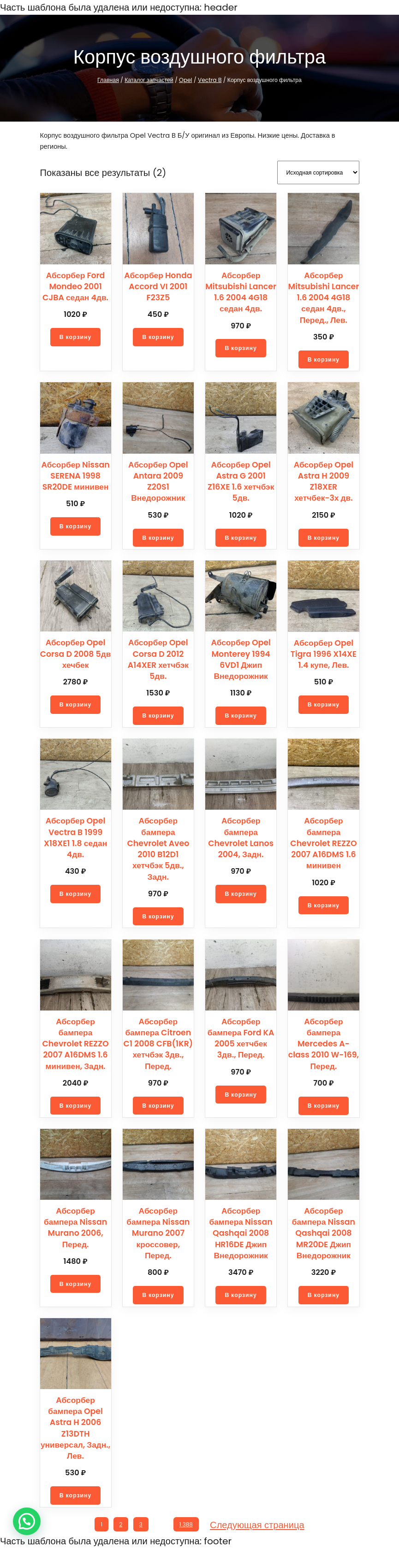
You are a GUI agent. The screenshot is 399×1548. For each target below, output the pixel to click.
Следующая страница (259, 1524)
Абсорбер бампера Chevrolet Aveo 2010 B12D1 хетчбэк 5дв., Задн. (158, 847)
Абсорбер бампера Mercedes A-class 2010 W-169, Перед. (323, 1042)
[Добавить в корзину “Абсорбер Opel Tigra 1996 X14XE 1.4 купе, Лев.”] (323, 703)
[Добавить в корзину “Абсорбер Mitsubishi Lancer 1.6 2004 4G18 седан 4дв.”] (240, 347)
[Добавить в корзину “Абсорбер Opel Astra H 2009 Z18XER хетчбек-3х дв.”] (323, 536)
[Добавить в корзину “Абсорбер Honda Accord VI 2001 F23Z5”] (158, 336)
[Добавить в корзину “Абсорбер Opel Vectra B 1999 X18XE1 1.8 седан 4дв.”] (75, 892)
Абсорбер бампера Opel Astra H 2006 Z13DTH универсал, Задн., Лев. (75, 1426)
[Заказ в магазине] (318, 172)
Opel (187, 79)
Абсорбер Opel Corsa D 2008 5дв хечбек (75, 652)
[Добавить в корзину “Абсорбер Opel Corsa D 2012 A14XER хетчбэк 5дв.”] (158, 714)
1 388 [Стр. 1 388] (188, 1523)
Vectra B (208, 79)
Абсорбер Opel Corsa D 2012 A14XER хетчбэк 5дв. (158, 658)
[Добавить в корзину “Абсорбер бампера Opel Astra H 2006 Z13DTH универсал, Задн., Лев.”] (75, 1494)
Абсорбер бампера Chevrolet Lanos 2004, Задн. (240, 836)
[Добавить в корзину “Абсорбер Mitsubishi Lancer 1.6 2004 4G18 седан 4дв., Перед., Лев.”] (323, 358)
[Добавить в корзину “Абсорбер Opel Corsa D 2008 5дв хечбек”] (75, 703)
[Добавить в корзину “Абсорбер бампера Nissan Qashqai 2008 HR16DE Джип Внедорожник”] (240, 1294)
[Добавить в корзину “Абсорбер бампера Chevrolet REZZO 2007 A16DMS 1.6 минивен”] (323, 904)
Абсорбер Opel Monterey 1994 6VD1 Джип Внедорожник (240, 658)
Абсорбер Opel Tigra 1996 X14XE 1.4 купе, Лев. (323, 653)
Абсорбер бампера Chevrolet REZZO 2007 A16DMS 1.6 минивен (324, 842)
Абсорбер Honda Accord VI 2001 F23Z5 (158, 285)
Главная (112, 79)
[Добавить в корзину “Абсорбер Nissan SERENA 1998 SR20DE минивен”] (75, 525)
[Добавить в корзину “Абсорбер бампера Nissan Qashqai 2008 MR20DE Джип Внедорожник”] (323, 1294)
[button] (27, 1521)
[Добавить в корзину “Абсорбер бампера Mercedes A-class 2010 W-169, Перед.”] (323, 1104)
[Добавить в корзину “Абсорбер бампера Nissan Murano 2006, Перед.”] (75, 1282)
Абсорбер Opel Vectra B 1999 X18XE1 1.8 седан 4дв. (76, 836)
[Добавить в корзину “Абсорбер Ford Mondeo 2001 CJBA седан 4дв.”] (75, 336)
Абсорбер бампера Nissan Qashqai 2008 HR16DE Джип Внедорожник (241, 1232)
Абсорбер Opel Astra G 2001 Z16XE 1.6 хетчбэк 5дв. (241, 480)
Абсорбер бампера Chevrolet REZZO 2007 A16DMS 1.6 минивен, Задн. (75, 1042)
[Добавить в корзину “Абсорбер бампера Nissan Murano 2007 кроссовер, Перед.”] (158, 1294)
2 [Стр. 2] (120, 1523)
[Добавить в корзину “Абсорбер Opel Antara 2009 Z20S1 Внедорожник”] (158, 525)
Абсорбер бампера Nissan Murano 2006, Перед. (75, 1226)
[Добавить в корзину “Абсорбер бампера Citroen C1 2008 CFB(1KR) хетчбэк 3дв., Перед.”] (158, 1104)
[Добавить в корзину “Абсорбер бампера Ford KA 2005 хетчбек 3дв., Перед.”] (240, 1093)
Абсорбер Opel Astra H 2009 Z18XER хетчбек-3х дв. (323, 480)
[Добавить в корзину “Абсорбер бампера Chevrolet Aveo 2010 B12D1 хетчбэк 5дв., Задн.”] (158, 915)
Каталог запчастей (151, 79)
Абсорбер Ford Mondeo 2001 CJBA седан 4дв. (75, 285)
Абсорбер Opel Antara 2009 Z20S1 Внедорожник (158, 475)
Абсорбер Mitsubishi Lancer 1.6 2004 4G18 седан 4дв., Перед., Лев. (323, 296)
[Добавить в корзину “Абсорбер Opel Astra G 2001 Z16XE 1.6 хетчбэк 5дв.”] (240, 536)
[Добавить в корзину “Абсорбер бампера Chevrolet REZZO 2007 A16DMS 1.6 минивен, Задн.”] (75, 1104)
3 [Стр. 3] (140, 1523)
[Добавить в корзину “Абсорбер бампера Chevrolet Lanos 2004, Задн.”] (240, 892)
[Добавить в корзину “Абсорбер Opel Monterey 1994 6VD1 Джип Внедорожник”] (240, 714)
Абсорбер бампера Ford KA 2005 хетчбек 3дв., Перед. (241, 1037)
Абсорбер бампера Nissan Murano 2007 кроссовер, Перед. (158, 1232)
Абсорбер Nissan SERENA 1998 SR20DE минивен (75, 475)
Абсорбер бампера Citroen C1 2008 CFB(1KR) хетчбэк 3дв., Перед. (158, 1042)
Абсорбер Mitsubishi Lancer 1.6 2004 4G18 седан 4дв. (240, 290)
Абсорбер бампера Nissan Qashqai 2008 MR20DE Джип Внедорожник (323, 1232)
